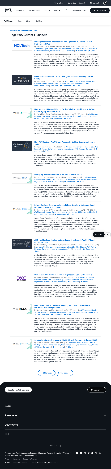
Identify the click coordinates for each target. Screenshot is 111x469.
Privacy (7, 459)
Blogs (28, 21)
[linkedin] (81, 453)
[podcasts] (96, 453)
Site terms (16, 459)
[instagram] (85, 453)
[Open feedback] (108, 234)
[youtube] (92, 453)
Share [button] (91, 51)
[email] (100, 453)
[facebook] (77, 453)
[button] (100, 10)
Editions (39, 21)
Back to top (55, 446)
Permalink (70, 51)
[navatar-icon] (105, 3)
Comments (81, 51)
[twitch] (89, 453)
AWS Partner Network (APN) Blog (23, 30)
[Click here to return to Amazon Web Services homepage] (8, 12)
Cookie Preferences (30, 459)
